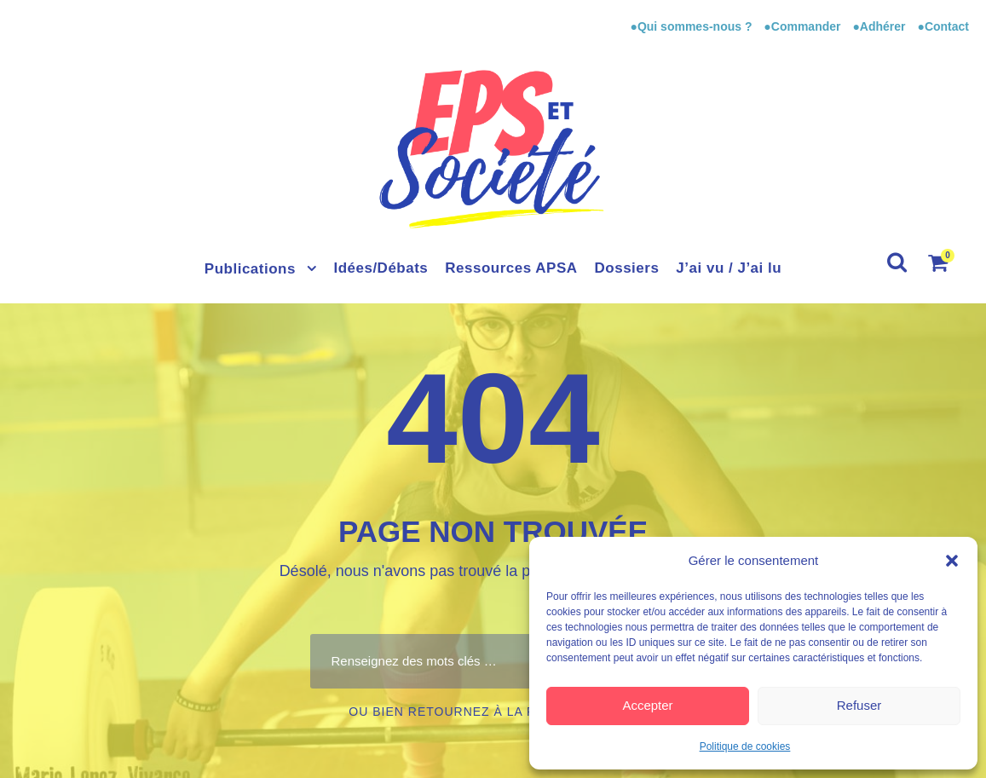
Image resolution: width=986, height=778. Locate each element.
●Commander (802, 26)
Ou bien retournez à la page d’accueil (493, 711)
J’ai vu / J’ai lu (728, 268)
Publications (250, 269)
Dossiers (627, 268)
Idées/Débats (380, 268)
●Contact (943, 26)
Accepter (647, 705)
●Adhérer (880, 26)
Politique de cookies (745, 746)
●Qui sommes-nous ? (692, 26)
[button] (951, 560)
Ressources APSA (511, 268)
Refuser (859, 705)
